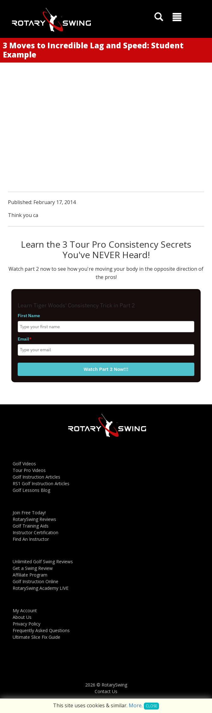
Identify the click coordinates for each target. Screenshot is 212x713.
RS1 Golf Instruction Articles (41, 483)
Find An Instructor (31, 539)
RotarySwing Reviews (34, 519)
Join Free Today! (29, 513)
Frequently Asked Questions (41, 630)
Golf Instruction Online (35, 581)
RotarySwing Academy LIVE (40, 588)
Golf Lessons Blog (31, 490)
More (135, 705)
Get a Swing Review (33, 568)
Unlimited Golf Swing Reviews (43, 562)
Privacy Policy (26, 624)
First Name (29, 315)
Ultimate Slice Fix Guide (36, 637)
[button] (177, 17)
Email (25, 339)
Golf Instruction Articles (36, 477)
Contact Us (106, 691)
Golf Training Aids (31, 526)
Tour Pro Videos (29, 470)
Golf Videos (24, 464)
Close (151, 706)
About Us (22, 617)
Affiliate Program (30, 575)
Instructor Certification (35, 532)
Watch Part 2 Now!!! (106, 369)
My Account (25, 610)
